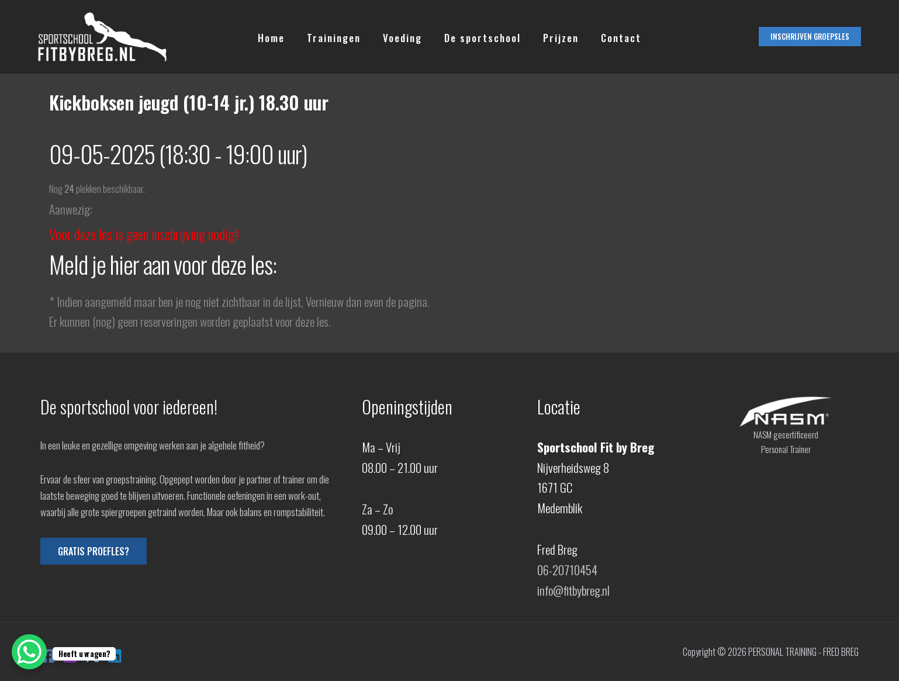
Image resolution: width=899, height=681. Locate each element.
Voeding (403, 37)
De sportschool (481, 37)
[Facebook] (48, 655)
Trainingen (337, 37)
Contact (615, 37)
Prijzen (557, 37)
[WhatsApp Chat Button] (29, 651)
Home (277, 37)
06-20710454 (567, 570)
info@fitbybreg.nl (573, 590)
